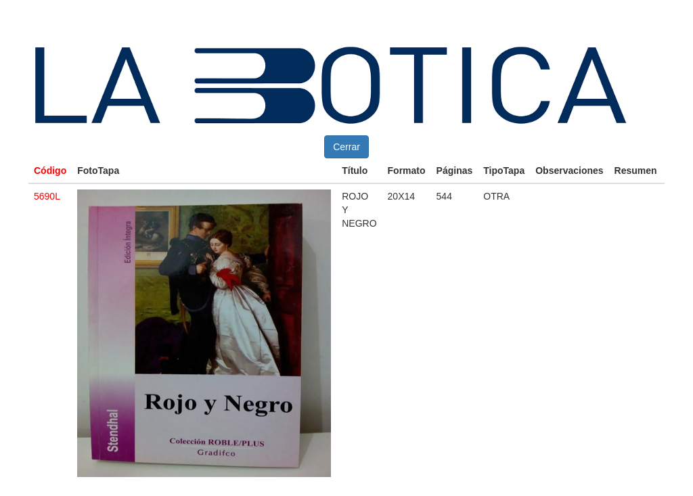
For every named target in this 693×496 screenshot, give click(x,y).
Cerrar (346, 146)
